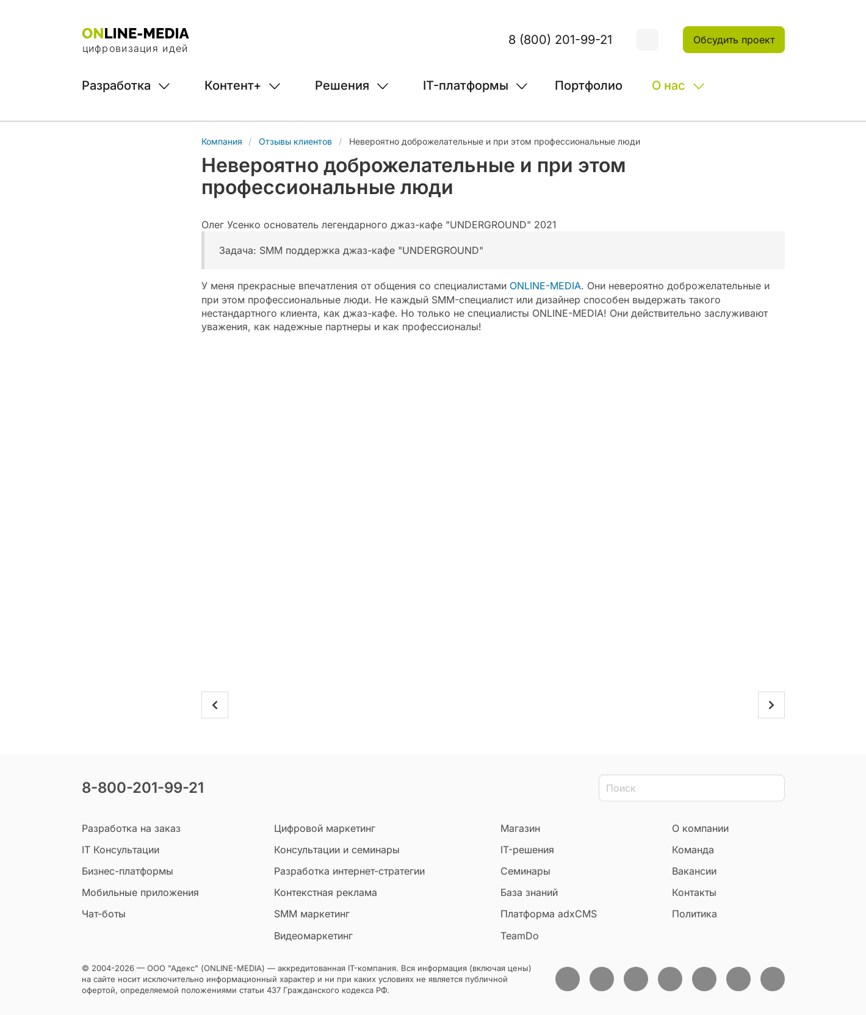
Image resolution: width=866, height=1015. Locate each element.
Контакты (694, 892)
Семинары (525, 871)
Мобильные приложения (140, 892)
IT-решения (527, 849)
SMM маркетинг (312, 914)
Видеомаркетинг (313, 936)
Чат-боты (104, 914)
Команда (693, 849)
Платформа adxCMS (548, 914)
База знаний (529, 892)
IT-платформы (465, 85)
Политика (694, 914)
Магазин (520, 828)
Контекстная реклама (325, 892)
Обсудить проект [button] (733, 40)
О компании (700, 828)
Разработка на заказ (131, 828)
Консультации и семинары (337, 849)
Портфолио (588, 85)
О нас (668, 85)
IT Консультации (120, 849)
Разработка (116, 85)
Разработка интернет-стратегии (349, 871)
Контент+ (232, 85)
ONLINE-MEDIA (545, 286)
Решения (342, 85)
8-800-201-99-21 (143, 787)
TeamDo (519, 936)
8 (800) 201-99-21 (560, 39)
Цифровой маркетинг (324, 828)
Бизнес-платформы (127, 871)
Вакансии (694, 871)
